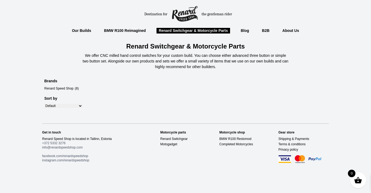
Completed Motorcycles (236, 144)
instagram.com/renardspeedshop (65, 160)
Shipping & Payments (293, 139)
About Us (290, 30)
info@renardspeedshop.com (62, 147)
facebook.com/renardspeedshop (65, 156)
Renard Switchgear (174, 139)
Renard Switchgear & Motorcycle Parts (193, 30)
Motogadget (168, 144)
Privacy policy (288, 149)
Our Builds (81, 30)
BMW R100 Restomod (235, 139)
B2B (266, 30)
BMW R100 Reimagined (125, 30)
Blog (245, 30)
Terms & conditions (291, 144)
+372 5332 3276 (54, 143)
